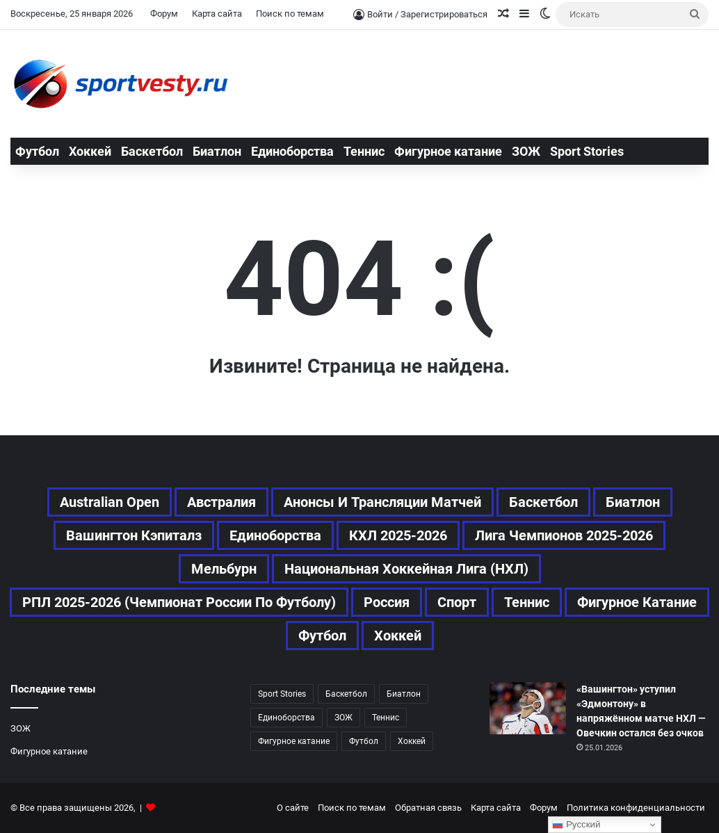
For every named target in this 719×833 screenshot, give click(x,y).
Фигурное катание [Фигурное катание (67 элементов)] (637, 602)
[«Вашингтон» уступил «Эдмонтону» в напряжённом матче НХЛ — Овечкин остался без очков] (528, 708)
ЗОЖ (526, 151)
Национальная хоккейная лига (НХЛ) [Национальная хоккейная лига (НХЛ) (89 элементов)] (406, 568)
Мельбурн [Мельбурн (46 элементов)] (224, 568)
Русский (576, 824)
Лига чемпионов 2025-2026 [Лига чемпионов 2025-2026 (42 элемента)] (564, 535)
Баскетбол (152, 151)
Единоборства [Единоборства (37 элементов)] (275, 535)
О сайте (293, 807)
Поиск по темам (290, 13)
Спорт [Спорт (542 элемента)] (456, 602)
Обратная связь (428, 807)
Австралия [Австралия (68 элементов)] (221, 502)
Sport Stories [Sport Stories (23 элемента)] (282, 694)
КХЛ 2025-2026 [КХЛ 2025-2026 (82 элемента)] (398, 535)
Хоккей (90, 151)
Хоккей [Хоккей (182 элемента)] (397, 635)
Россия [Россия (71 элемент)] (387, 602)
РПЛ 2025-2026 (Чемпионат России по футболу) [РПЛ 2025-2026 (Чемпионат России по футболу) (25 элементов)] (179, 602)
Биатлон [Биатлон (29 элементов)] (633, 502)
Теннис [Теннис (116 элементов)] (526, 602)
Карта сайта (217, 13)
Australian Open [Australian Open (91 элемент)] (109, 502)
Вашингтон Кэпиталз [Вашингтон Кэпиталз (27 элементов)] (134, 535)
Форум (164, 13)
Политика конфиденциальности (636, 807)
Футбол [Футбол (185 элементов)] (363, 741)
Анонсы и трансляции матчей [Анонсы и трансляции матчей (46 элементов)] (382, 502)
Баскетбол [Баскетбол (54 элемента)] (543, 502)
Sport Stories (587, 151)
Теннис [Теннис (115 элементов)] (385, 717)
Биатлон (217, 151)
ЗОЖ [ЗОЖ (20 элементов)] (343, 717)
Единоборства (292, 151)
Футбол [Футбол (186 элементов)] (322, 635)
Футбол (37, 151)
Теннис (364, 151)
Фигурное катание (448, 151)
